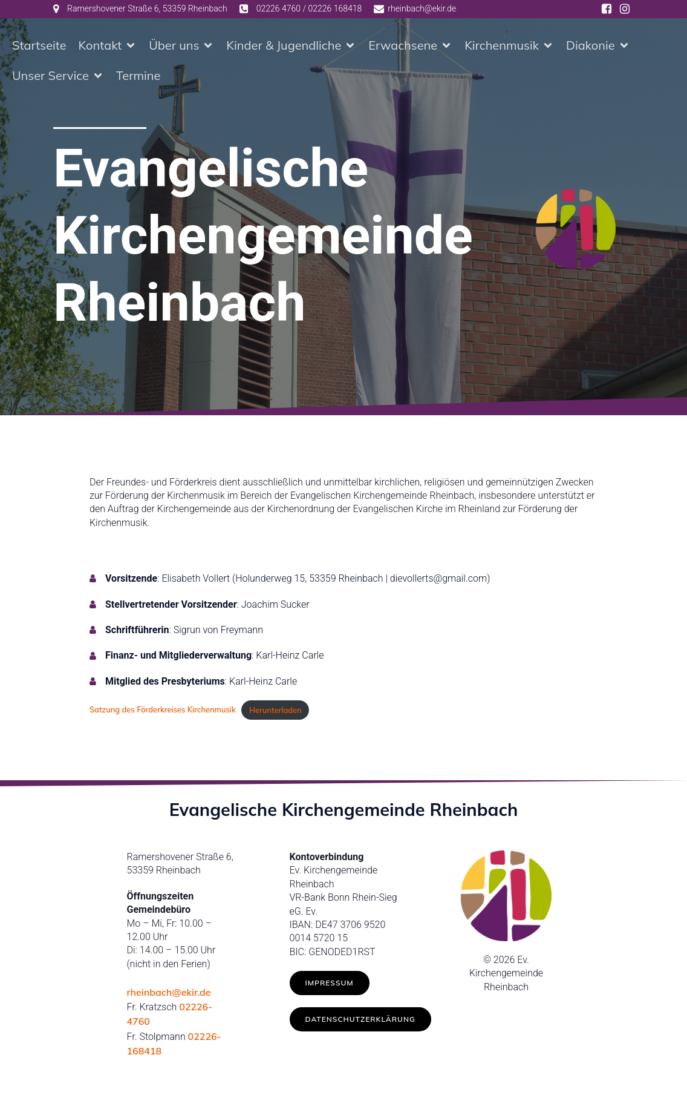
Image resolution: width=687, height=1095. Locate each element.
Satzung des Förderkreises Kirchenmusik (163, 710)
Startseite (39, 45)
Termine (138, 75)
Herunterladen (275, 710)
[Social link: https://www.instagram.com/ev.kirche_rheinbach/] (625, 9)
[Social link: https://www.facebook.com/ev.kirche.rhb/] (606, 9)
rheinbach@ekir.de (169, 992)
